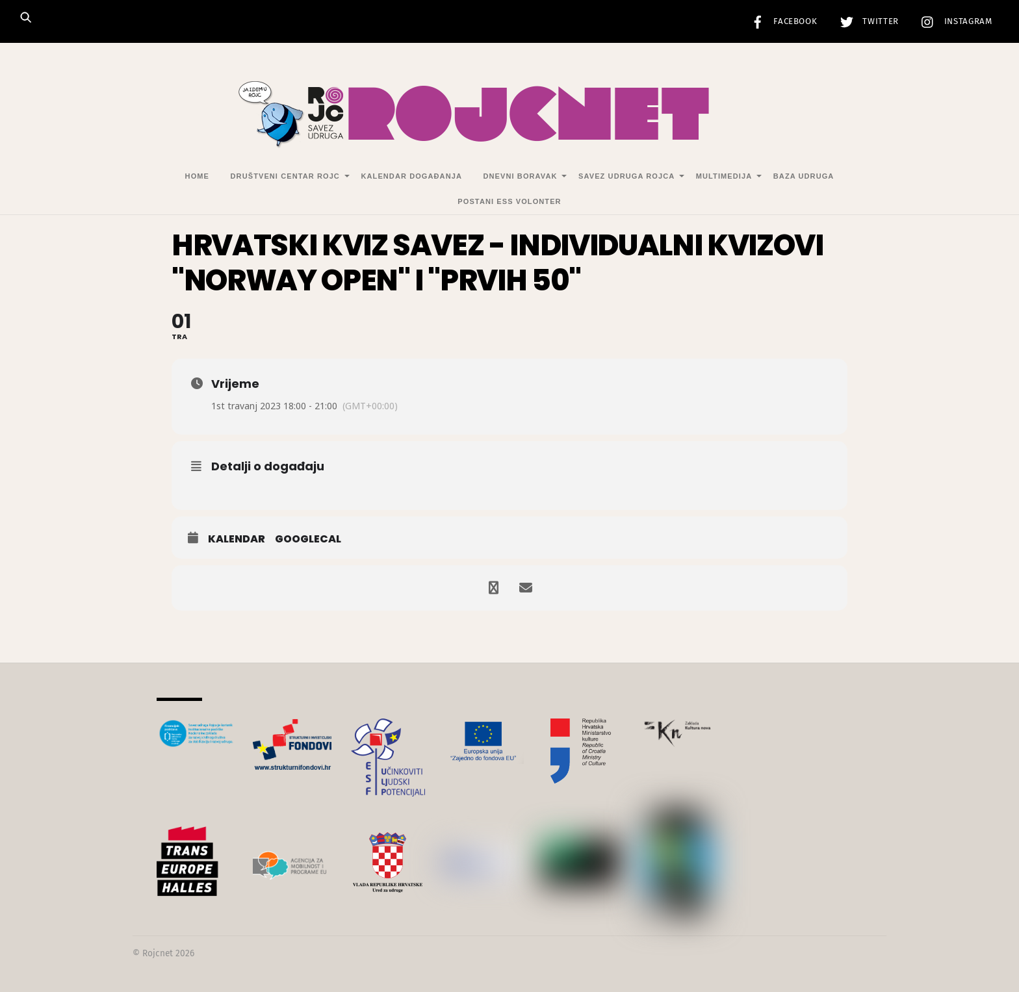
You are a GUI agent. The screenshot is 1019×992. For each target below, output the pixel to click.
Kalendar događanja (411, 176)
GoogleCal (308, 539)
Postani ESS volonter (509, 201)
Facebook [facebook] (781, 21)
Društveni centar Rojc (285, 176)
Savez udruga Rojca (626, 176)
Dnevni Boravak (521, 176)
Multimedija (724, 176)
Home (197, 176)
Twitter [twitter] (866, 21)
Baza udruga (803, 176)
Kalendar (236, 539)
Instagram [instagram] (953, 21)
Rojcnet (157, 953)
